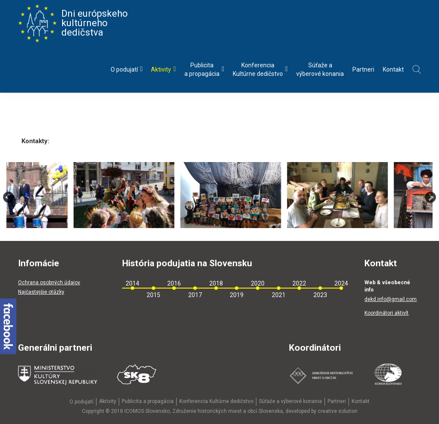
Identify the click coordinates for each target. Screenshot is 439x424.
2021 (279, 295)
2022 (299, 283)
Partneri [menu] (363, 69)
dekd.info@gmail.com (390, 299)
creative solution (338, 411)
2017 (195, 295)
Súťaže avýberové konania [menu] (320, 69)
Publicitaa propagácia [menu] (204, 69)
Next (430, 197)
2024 (341, 283)
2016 (174, 283)
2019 (237, 295)
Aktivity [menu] (163, 69)
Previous (8, 197)
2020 (258, 283)
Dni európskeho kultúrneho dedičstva (73, 23)
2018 (216, 283)
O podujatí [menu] (127, 69)
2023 (320, 295)
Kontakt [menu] (393, 69)
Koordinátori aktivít (386, 313)
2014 (132, 283)
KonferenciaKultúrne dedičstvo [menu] (260, 69)
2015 (153, 295)
